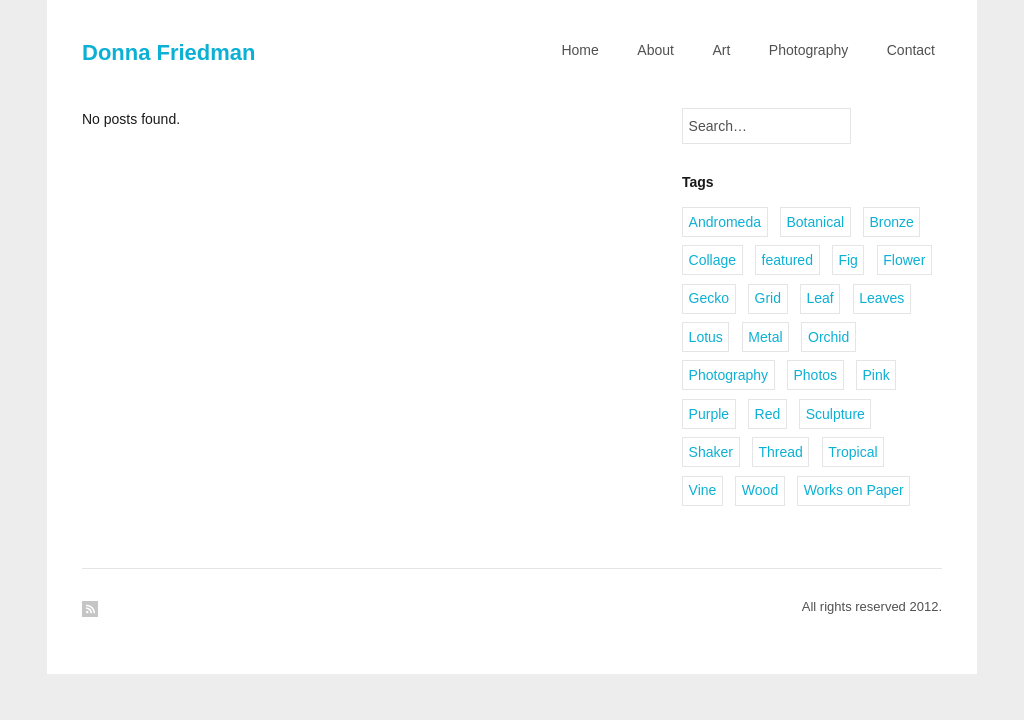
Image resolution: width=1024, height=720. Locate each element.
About (655, 50)
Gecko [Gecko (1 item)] (709, 298)
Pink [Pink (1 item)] (876, 375)
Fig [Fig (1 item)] (847, 260)
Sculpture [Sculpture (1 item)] (835, 414)
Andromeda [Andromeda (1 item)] (725, 222)
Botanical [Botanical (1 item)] (815, 222)
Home (579, 50)
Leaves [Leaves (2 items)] (881, 298)
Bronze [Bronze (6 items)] (892, 222)
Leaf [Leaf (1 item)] (819, 298)
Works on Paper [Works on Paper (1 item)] (854, 490)
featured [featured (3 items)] (787, 260)
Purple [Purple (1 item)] (709, 414)
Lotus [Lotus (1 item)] (706, 337)
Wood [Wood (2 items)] (760, 490)
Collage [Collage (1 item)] (712, 260)
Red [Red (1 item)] (768, 414)
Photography (808, 50)
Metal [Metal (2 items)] (765, 337)
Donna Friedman (168, 52)
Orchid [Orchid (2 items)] (828, 337)
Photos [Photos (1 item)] (815, 375)
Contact (911, 50)
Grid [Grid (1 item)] (768, 298)
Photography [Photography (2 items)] (728, 375)
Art (721, 50)
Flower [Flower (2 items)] (904, 260)
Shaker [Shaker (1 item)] (711, 452)
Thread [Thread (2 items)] (780, 452)
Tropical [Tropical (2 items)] (852, 452)
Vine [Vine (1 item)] (703, 490)
